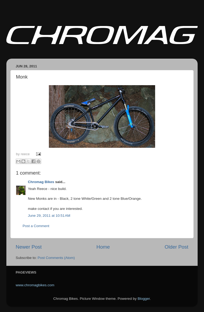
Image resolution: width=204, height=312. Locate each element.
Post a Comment (36, 226)
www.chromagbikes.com (35, 285)
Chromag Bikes (41, 182)
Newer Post (29, 247)
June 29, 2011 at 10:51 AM (49, 216)
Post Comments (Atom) (56, 258)
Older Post (176, 247)
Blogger (144, 299)
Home (103, 247)
